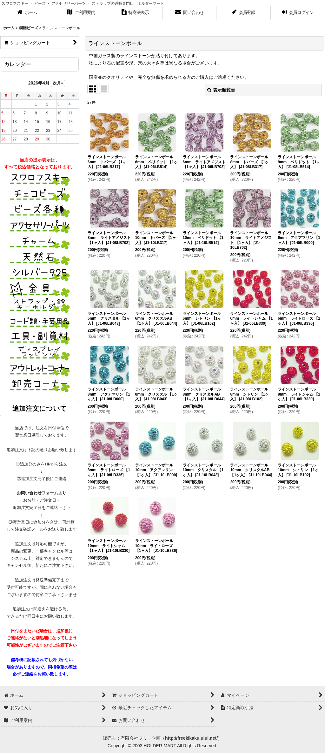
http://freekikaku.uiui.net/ (191, 738)
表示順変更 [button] (221, 89)
